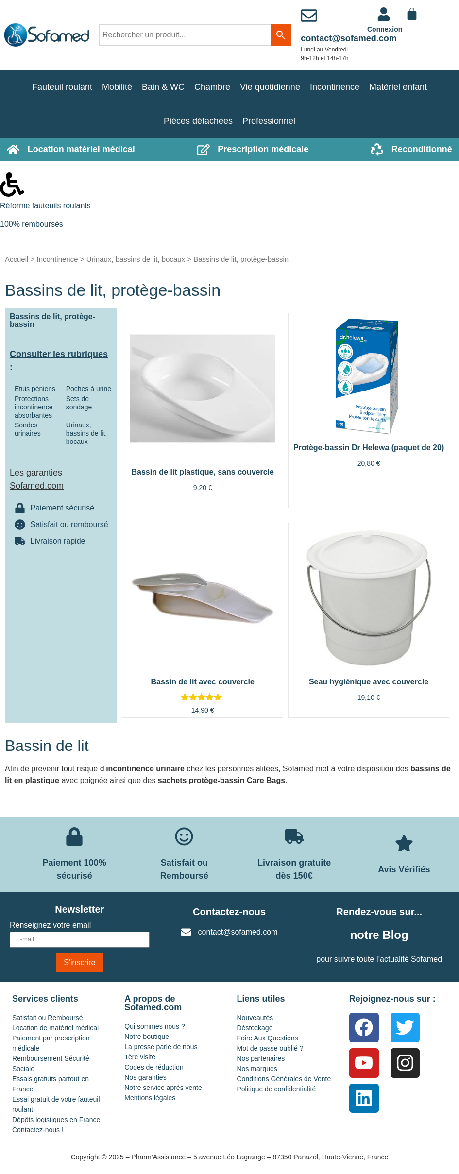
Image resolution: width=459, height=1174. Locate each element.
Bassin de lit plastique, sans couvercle (202, 472)
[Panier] (412, 14)
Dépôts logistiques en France (56, 1119)
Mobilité (117, 87)
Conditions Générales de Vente (284, 1079)
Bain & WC (163, 87)
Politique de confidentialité (276, 1089)
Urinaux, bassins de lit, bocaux (135, 259)
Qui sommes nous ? (154, 1026)
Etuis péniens (35, 388)
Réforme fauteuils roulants (45, 206)
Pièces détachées (198, 121)
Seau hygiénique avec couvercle (368, 682)
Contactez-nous (229, 911)
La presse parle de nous (160, 1047)
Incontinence (334, 87)
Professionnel (268, 121)
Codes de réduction (153, 1067)
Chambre (212, 87)
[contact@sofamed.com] (309, 15)
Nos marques (257, 1068)
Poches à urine (88, 388)
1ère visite (139, 1057)
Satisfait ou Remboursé (47, 1017)
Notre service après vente (163, 1087)
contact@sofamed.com (349, 38)
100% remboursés (31, 224)
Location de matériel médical (55, 1028)
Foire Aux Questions (267, 1038)
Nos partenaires (261, 1058)
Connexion (384, 29)
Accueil (16, 259)
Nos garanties (145, 1077)
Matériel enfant (398, 87)
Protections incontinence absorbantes (34, 407)
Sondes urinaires (28, 429)
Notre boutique (146, 1036)
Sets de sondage (79, 403)
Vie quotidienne (270, 87)
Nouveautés (255, 1017)
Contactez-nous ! (38, 1130)
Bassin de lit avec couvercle (202, 682)
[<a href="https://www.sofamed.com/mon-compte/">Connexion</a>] (384, 14)
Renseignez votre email (50, 925)
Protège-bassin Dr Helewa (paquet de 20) (368, 447)
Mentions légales (149, 1098)
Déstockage (255, 1028)
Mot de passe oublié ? (270, 1048)
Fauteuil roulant (62, 87)
